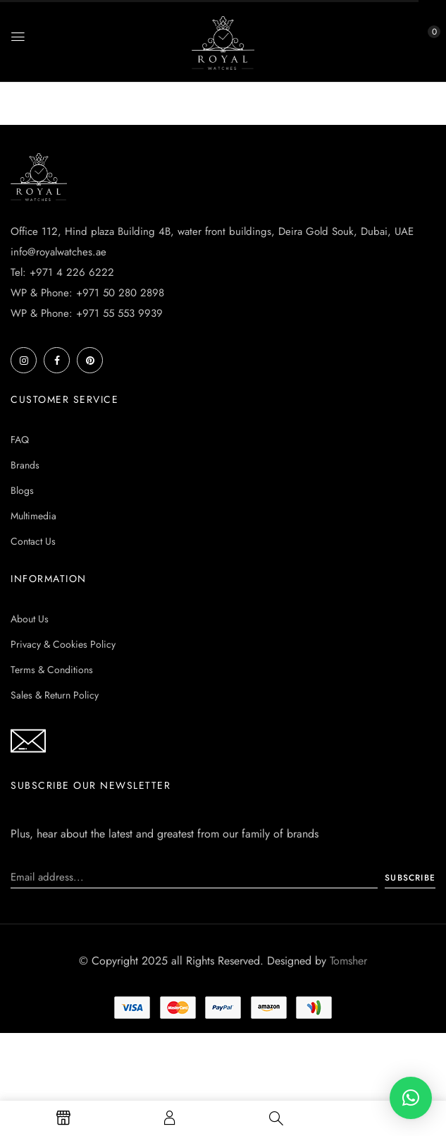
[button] (421, 40)
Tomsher (348, 961)
